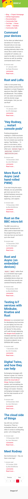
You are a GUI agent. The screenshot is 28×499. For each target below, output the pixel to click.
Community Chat (11, 21)
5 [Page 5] (21, 481)
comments (9, 71)
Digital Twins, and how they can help (13, 365)
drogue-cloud (11, 333)
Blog (7, 14)
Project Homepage (17, 14)
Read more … (10, 73)
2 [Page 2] (10, 481)
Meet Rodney (13, 451)
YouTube (9, 23)
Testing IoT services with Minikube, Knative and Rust (13, 308)
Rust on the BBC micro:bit (13, 219)
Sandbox (16, 26)
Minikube (7, 320)
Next (19, 477)
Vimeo (16, 23)
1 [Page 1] (6, 481)
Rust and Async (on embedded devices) (11, 262)
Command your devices (12, 34)
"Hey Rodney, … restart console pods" (13, 125)
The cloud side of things (14, 416)
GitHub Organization (12, 17)
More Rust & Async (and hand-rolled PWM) (12, 178)
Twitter (8, 26)
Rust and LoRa (14, 80)
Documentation (11, 19)
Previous (9, 477)
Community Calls (11, 28)
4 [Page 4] (17, 481)
